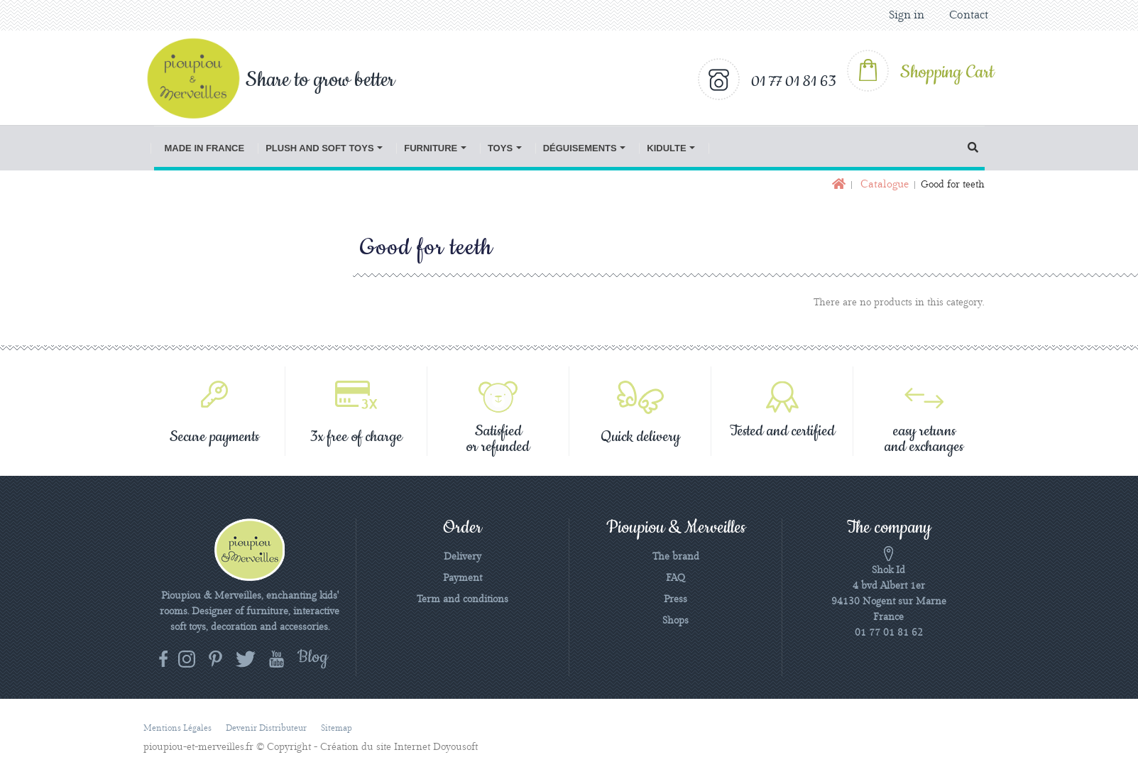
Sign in (906, 15)
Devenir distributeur (266, 728)
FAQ (675, 578)
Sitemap (336, 728)
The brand (675, 556)
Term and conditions (462, 599)
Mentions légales (177, 728)
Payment (462, 578)
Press (675, 599)
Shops (675, 620)
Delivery (462, 556)
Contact (968, 15)
